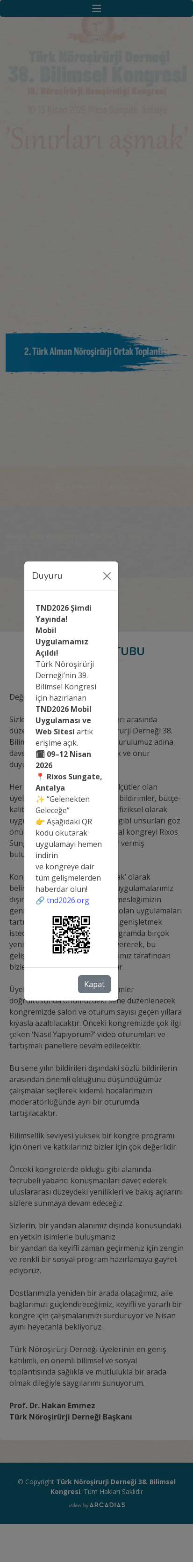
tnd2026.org (68, 900)
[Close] (107, 575)
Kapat (94, 984)
